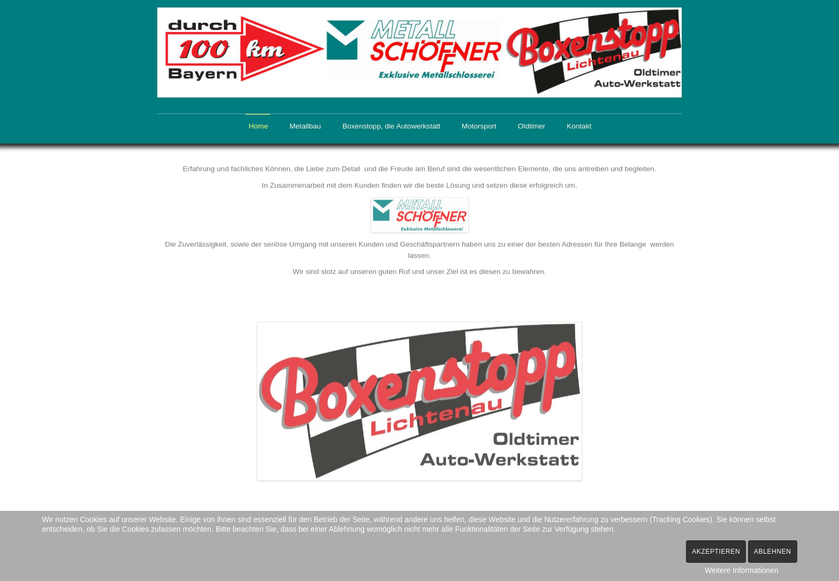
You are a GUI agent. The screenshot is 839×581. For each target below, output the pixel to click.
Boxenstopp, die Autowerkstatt (391, 126)
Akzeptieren (716, 551)
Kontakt (579, 126)
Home (258, 126)
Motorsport (479, 126)
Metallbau (305, 126)
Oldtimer (531, 126)
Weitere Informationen (741, 570)
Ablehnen (772, 551)
